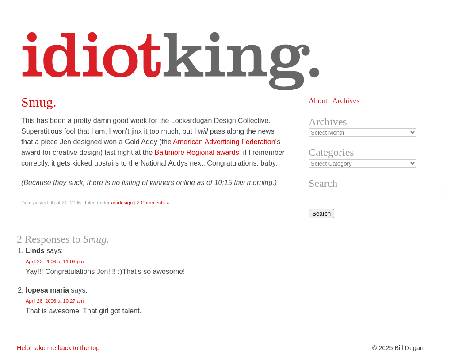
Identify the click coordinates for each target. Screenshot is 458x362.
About (318, 100)
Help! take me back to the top (58, 347)
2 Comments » (153, 202)
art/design (122, 202)
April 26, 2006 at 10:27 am (55, 301)
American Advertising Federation (224, 142)
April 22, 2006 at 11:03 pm (55, 261)
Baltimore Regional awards (197, 152)
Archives (345, 100)
